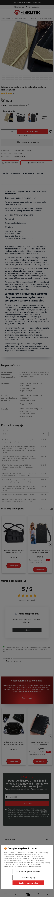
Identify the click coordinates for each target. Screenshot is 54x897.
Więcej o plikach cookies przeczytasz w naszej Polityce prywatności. (22, 865)
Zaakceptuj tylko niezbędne (28, 871)
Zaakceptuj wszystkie (28, 883)
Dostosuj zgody (28, 877)
